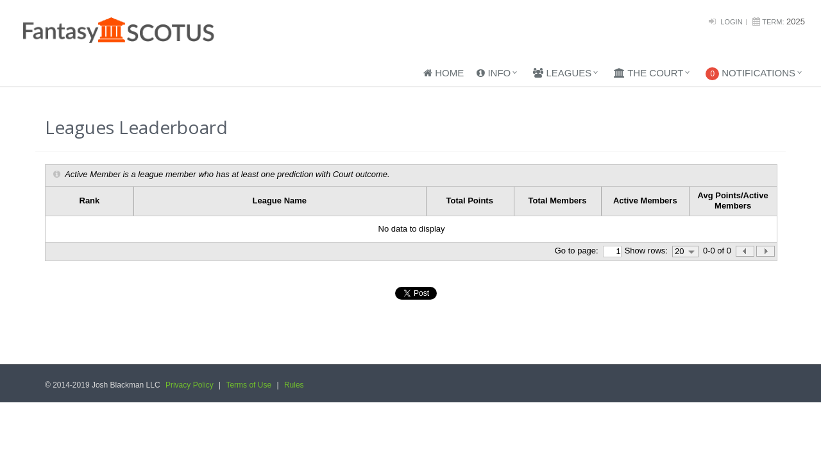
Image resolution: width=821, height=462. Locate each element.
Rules (294, 385)
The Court (648, 72)
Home (443, 72)
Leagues (562, 72)
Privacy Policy (189, 385)
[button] (765, 251)
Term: (773, 22)
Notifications (750, 73)
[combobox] (685, 251)
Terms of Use (248, 385)
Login (731, 22)
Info (494, 72)
